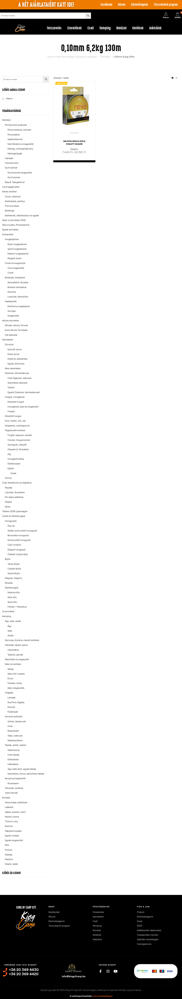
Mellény (9, 859)
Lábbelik (9, 807)
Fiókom (140, 912)
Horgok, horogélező (15, 396)
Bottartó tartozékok (17, 287)
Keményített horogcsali (19, 540)
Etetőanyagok (11, 587)
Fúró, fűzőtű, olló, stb (15, 420)
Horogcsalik (11, 521)
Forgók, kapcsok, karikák (20, 435)
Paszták (8, 487)
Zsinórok (9, 344)
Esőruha (9, 826)
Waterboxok (14, 750)
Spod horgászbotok (17, 248)
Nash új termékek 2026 (14, 220)
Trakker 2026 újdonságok (14, 511)
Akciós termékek (10, 320)
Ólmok (8, 478)
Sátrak (11, 669)
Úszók (13, 473)
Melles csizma (12, 816)
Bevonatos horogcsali (18, 535)
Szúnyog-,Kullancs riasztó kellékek (22, 640)
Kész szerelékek (13, 368)
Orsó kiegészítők (16, 268)
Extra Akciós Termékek (16, 330)
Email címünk (74, 971)
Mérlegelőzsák (15, 153)
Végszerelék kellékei (15, 430)
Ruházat (6, 797)
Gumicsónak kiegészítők (20, 172)
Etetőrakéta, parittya (15, 201)
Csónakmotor (11, 162)
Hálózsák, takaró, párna (16, 645)
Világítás (9, 692)
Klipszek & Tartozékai (18, 449)
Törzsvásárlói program (166, 4)
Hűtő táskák (13, 754)
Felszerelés (7, 234)
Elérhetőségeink (139, 4)
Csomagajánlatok (10, 186)
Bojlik (7, 559)
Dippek (8, 501)
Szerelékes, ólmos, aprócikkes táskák (26, 773)
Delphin (74, 149)
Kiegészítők (13, 315)
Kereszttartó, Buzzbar (18, 282)
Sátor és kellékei (13, 664)
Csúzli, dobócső (13, 196)
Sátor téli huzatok (16, 673)
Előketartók (13, 759)
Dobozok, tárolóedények (17, 373)
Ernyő (10, 678)
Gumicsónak (11, 167)
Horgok (11, 411)
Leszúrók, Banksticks (18, 296)
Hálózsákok (13, 649)
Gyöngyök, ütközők (17, 444)
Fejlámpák (13, 711)
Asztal (11, 635)
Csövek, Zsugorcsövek (19, 439)
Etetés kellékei (9, 191)
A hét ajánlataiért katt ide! (46, 5)
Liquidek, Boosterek (15, 492)
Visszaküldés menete (147, 934)
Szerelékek (7, 339)
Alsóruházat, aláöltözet (16, 802)
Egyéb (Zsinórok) (16, 363)
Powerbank (13, 783)
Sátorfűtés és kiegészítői (17, 659)
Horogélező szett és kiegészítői (23, 406)
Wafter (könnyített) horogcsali (22, 530)
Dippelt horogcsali (17, 549)
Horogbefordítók (16, 458)
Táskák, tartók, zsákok (15, 745)
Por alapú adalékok (14, 497)
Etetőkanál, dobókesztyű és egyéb (22, 215)
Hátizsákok (13, 764)
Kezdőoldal (106, 4)
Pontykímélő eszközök (16, 124)
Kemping (6, 616)
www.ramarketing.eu (102, 996)
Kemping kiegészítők (15, 778)
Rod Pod (12, 291)
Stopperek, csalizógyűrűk (17, 425)
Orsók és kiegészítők (15, 263)
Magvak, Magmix (13, 578)
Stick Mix (12, 597)
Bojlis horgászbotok (17, 244)
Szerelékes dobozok (17, 382)
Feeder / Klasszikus (17, 606)
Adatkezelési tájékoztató (149, 930)
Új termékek (8, 611)
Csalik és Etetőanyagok (13, 516)
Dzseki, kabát (11, 863)
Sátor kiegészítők (16, 688)
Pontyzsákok (14, 134)
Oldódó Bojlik (14, 568)
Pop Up (11, 525)
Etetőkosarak (14, 463)
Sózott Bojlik (14, 573)
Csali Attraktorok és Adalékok (17, 482)
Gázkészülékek (15, 740)
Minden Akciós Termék (16, 325)
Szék (10, 630)
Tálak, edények (15, 735)
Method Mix (14, 592)
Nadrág (8, 854)
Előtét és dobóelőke (17, 358)
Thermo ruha (11, 821)
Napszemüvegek (13, 830)
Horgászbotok (12, 239)
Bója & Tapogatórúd (14, 182)
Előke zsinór (13, 354)
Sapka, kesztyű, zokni (15, 812)
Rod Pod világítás (16, 702)
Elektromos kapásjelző (19, 306)
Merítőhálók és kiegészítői (21, 144)
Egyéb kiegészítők (14, 840)
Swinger (12, 311)
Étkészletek (13, 730)
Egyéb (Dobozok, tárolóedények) (24, 392)
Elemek (11, 707)
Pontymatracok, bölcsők (19, 129)
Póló (7, 845)
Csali (95, 921)
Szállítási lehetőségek (147, 939)
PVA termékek (12, 205)
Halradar (9, 158)
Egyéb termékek (10, 229)
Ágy (10, 626)
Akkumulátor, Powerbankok (15, 224)
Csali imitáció (14, 544)
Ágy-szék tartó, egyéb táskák (22, 769)
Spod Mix (12, 602)
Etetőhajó (9, 210)
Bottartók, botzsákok (15, 277)
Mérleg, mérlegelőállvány (20, 148)
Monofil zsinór (15, 349)
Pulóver (8, 849)
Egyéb (11, 468)
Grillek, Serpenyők (17, 721)
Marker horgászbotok (18, 253)
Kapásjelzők (11, 301)
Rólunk (121, 4)
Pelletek (9, 582)
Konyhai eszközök (13, 716)
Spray (7, 506)
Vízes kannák (11, 792)
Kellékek (6, 119)
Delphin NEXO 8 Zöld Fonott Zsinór (74, 142)
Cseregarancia (144, 943)
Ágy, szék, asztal (13, 621)
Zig (9, 454)
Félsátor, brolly (15, 683)
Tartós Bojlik (14, 563)
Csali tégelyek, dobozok (19, 378)
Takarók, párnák (15, 654)
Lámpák (11, 697)
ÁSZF (139, 925)
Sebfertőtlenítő (15, 139)
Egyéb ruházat (12, 835)
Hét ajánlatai (11, 334)
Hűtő (10, 726)
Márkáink (97, 939)
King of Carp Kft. (26, 907)
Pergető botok (14, 258)
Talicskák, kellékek (14, 788)
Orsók (11, 272)
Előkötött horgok (16, 401)
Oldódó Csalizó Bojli (18, 554)
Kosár (139, 921)
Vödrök (11, 387)
